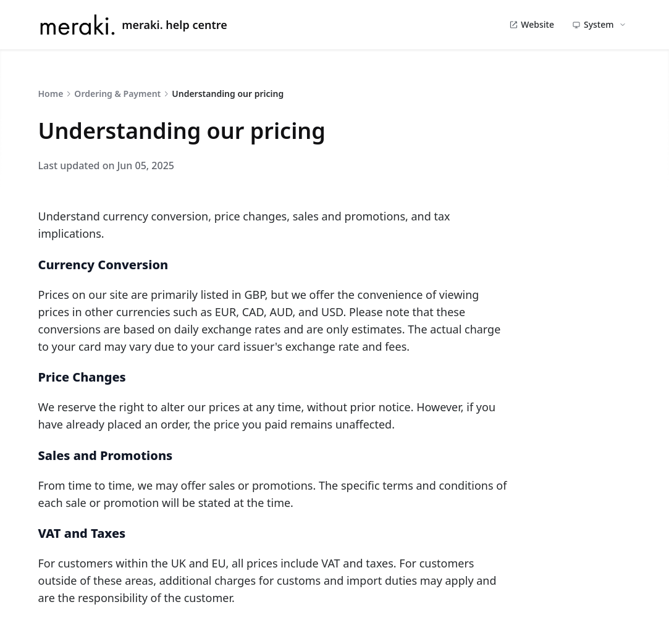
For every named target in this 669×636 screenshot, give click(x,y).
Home (51, 93)
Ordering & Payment (117, 93)
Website (531, 24)
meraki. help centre (132, 24)
